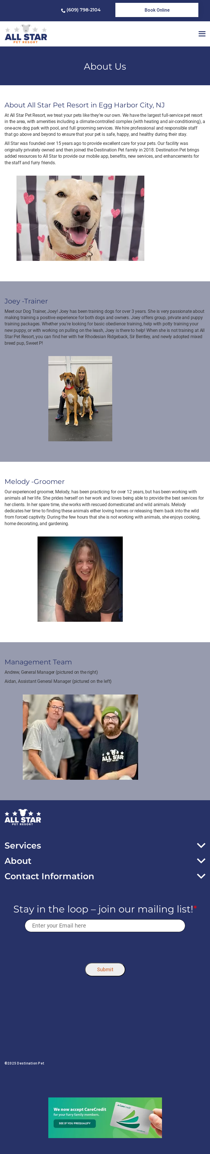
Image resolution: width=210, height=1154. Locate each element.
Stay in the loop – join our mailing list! (105, 909)
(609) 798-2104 (83, 10)
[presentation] (105, 946)
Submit (105, 969)
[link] (156, 10)
